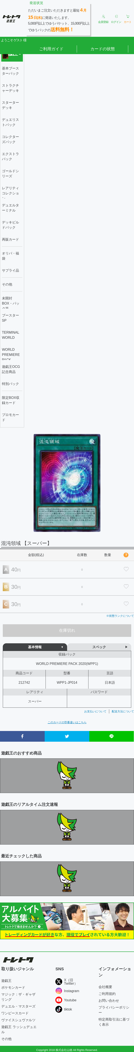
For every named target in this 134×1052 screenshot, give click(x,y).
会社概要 (105, 987)
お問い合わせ (109, 1000)
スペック (99, 647)
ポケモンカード (13, 987)
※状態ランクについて (120, 615)
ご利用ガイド (51, 49)
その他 (6, 1039)
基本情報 (35, 647)
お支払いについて (95, 711)
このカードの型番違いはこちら (67, 722)
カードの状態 (102, 49)
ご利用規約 (107, 994)
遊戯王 (6, 980)
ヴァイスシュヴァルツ (18, 1020)
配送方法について (123, 711)
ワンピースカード (15, 1013)
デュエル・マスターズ (18, 1006)
